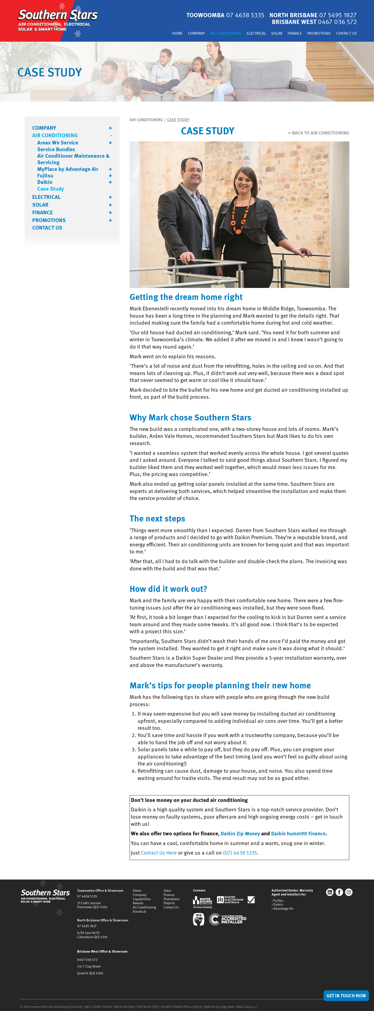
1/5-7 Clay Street (88, 963)
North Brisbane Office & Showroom (102, 918)
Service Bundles (56, 149)
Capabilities (142, 897)
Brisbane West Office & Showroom (101, 949)
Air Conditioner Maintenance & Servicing (73, 159)
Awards (138, 901)
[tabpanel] (187, 72)
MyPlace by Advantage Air (67, 168)
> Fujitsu (277, 900)
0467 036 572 (87, 957)
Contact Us (345, 33)
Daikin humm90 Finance (301, 833)
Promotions (316, 33)
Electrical (249, 33)
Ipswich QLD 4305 (89, 970)
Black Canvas (242, 1003)
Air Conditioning (215, 33)
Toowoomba (222, 15)
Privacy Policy (192, 1003)
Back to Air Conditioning (317, 132)
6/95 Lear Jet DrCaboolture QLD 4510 (91, 932)
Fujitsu (45, 175)
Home (164, 33)
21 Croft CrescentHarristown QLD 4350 (91, 903)
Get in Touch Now (345, 995)
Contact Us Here (160, 852)
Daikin (44, 182)
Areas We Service (57, 142)
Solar (271, 33)
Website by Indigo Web (218, 1003)
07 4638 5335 (86, 895)
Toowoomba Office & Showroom (99, 890)
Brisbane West (313, 21)
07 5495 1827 (86, 924)
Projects (169, 901)
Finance (290, 33)
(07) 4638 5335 (243, 852)
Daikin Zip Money (241, 833)
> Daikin (277, 904)
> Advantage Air (282, 908)
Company (184, 33)
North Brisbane (312, 15)
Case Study (50, 188)
